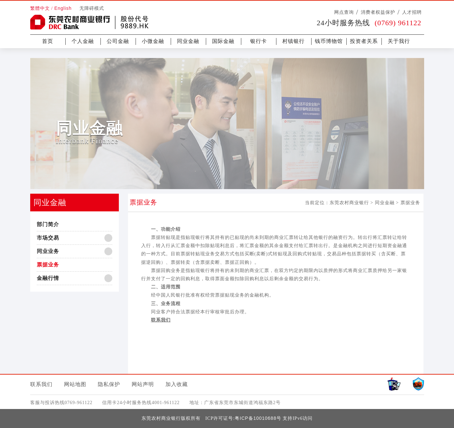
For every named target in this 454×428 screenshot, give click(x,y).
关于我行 (399, 41)
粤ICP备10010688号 (258, 418)
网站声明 (143, 384)
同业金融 (188, 41)
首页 (47, 41)
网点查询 (344, 12)
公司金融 (118, 41)
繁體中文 (40, 8)
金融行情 (48, 278)
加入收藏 (176, 384)
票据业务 (48, 264)
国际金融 (223, 41)
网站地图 (75, 384)
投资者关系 (364, 41)
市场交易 (48, 238)
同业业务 (48, 251)
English (63, 8)
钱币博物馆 (329, 41)
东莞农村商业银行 (349, 202)
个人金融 (83, 41)
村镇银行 (293, 41)
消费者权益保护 (378, 12)
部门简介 (48, 224)
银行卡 (258, 41)
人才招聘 (412, 12)
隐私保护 (109, 384)
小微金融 (153, 41)
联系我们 (41, 384)
